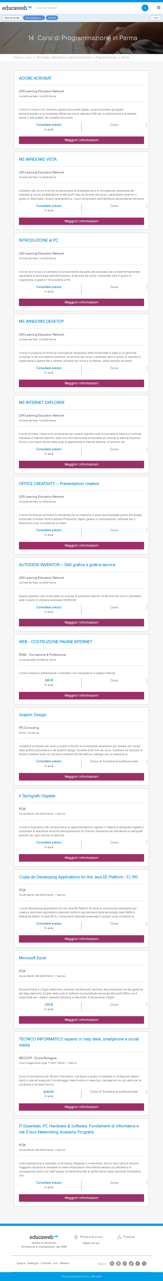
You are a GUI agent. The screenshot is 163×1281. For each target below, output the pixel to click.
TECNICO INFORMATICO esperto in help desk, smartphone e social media (79, 1042)
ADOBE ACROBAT (35, 78)
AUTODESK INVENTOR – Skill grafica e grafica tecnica (67, 565)
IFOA (22, 809)
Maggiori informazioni (82, 140)
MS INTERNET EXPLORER (41, 402)
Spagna (21, 1263)
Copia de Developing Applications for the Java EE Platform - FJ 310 (78, 877)
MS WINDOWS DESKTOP (41, 321)
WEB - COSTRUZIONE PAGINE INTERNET (55, 642)
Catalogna (33, 1263)
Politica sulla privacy (91, 1236)
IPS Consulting (29, 728)
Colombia (45, 1263)
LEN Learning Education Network (41, 91)
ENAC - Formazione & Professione (42, 655)
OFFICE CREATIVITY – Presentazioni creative (59, 483)
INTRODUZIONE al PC (38, 240)
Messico (64, 1263)
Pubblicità (129, 1236)
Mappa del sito (91, 1243)
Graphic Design (32, 715)
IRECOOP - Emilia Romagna (38, 1058)
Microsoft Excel (32, 958)
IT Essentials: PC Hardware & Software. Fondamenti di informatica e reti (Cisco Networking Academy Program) (79, 1129)
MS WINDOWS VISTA (38, 159)
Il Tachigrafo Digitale (37, 796)
